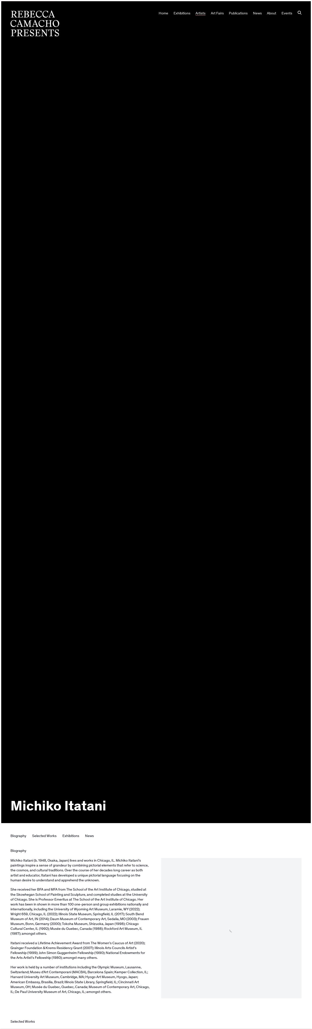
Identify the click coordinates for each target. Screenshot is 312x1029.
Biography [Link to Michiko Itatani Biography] (18, 836)
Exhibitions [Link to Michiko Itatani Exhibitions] (70, 836)
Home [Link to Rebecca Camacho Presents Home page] (163, 13)
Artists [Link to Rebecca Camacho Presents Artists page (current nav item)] (200, 13)
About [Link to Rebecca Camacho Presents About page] (271, 13)
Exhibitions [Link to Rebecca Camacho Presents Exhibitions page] (182, 13)
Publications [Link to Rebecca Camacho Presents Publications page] (238, 13)
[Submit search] (300, 13)
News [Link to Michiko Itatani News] (89, 836)
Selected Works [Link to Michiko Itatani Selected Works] (44, 836)
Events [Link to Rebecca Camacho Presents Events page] (287, 13)
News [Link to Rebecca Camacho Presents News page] (257, 13)
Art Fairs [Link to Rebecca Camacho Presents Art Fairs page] (217, 13)
